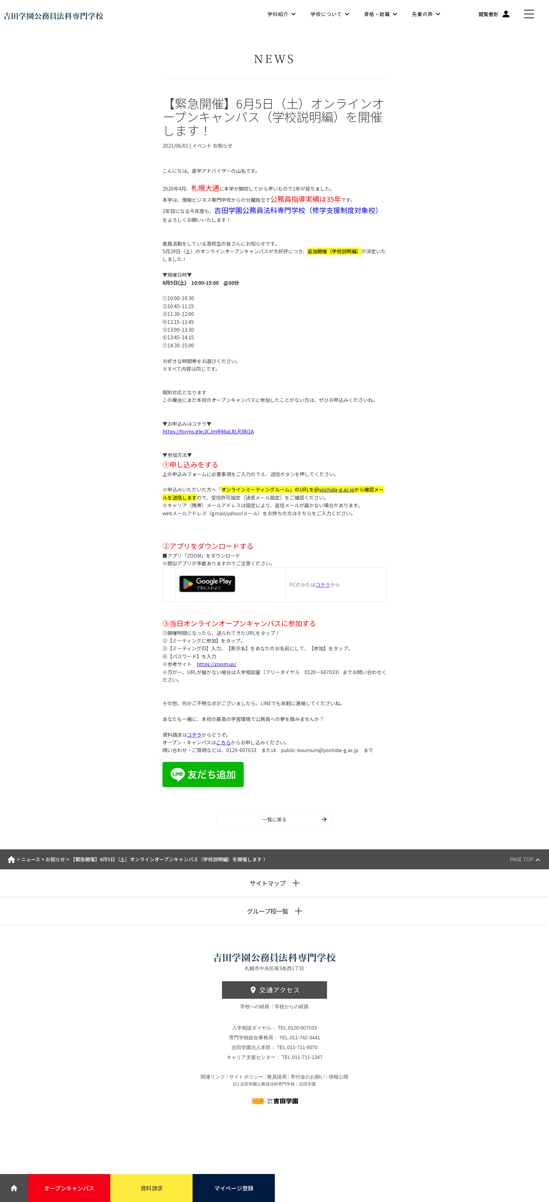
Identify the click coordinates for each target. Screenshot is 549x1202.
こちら (223, 742)
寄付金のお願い (308, 1076)
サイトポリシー (246, 1076)
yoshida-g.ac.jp (336, 489)
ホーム (11, 859)
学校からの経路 (291, 1006)
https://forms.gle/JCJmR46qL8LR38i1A (208, 431)
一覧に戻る (295, 819)
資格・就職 (377, 13)
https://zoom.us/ (216, 663)
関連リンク (213, 1076)
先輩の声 (422, 13)
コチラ (322, 584)
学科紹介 (278, 13)
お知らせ (55, 859)
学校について (326, 13)
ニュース (30, 859)
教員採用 (277, 1076)
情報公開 (338, 1076)
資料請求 (151, 1188)
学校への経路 (255, 1006)
